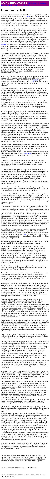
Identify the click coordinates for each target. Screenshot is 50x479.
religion (35, 80)
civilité (25, 234)
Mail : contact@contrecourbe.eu (19, 5)
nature (32, 81)
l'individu (28, 16)
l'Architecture (27, 153)
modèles (3, 44)
